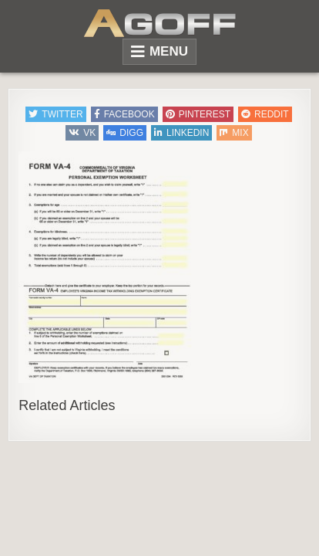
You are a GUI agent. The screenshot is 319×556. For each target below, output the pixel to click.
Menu (168, 51)
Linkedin (181, 132)
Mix (234, 132)
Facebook (124, 114)
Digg (124, 132)
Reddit (265, 114)
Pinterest (198, 114)
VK (82, 132)
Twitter (55, 114)
